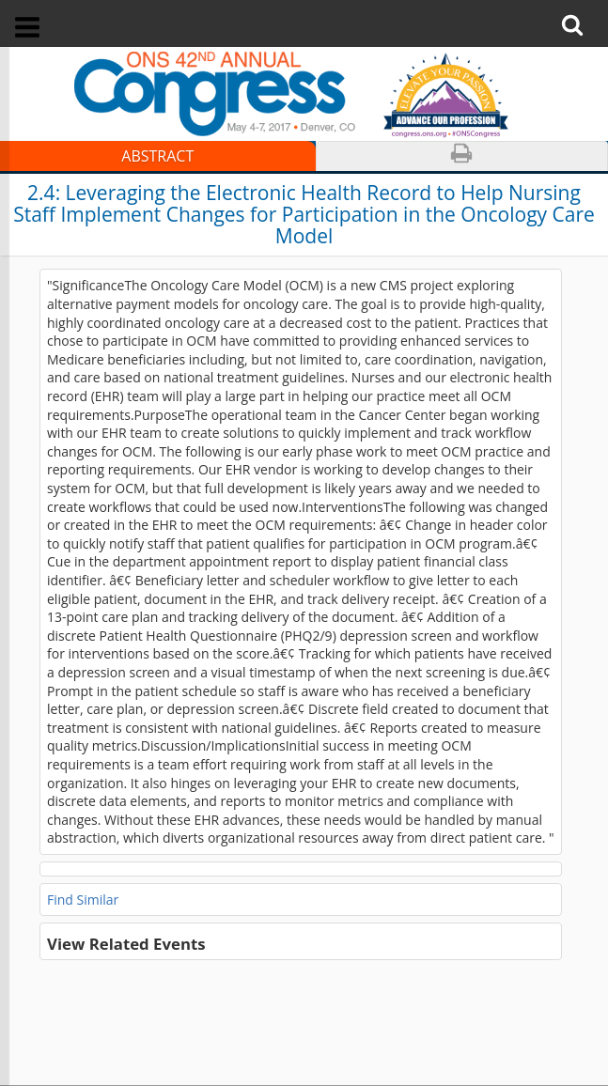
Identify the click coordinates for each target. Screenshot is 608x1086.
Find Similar (82, 899)
